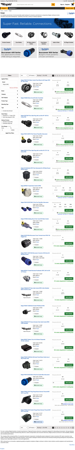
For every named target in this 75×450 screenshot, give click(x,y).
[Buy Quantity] (58, 89)
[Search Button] (53, 4)
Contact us (3, 1)
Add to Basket (69, 89)
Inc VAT (64, 1)
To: (11, 128)
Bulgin (37, 86)
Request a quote (69, 8)
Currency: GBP (71, 1)
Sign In (62, 4)
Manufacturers (12, 8)
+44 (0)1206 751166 (12, 1)
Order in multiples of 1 (69, 125)
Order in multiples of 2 (69, 402)
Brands (6, 10)
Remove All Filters (14, 87)
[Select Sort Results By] (24, 75)
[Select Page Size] (32, 75)
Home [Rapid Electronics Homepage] (2, 10)
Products (4, 8)
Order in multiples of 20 (68, 385)
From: (3, 128)
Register (67, 4)
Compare (36, 89)
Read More (72, 444)
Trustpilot (2, 448)
